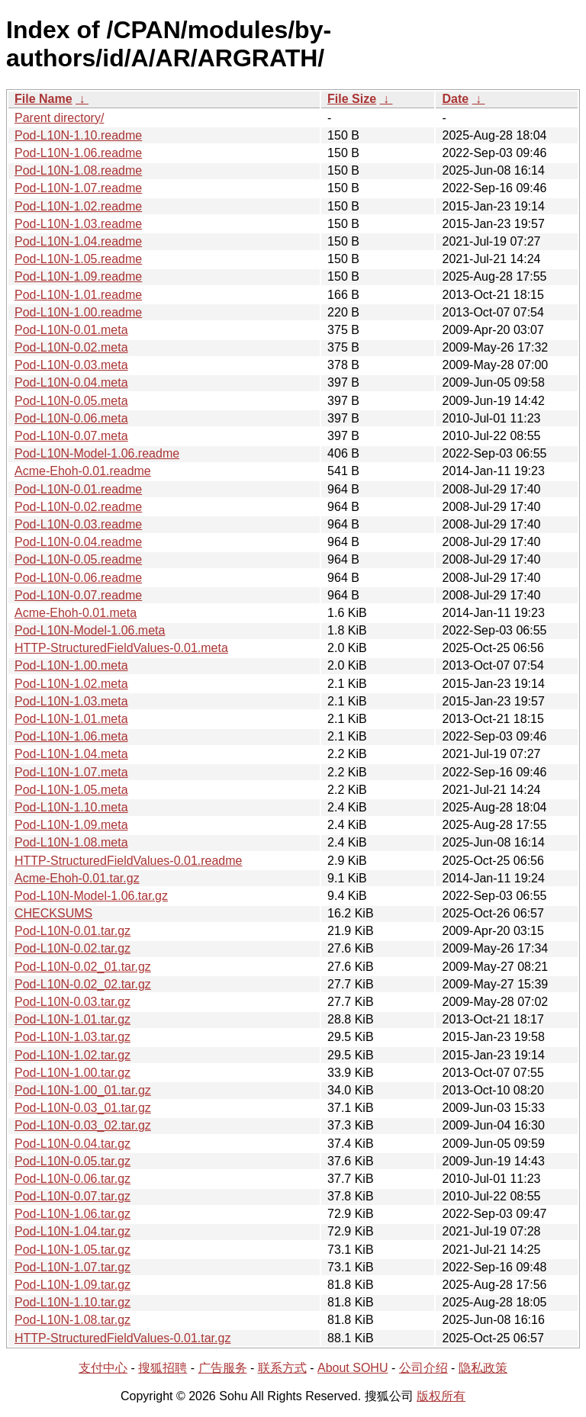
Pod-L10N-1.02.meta (71, 683)
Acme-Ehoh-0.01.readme (82, 470)
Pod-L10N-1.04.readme (78, 241)
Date (455, 98)
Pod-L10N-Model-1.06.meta (89, 630)
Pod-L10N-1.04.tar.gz (72, 1231)
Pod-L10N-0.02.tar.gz (72, 948)
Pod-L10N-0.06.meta (71, 418)
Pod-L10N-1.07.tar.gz (72, 1267)
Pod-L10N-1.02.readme (78, 206)
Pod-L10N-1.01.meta (71, 718)
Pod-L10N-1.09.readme (78, 276)
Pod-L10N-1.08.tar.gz (72, 1319)
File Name (43, 98)
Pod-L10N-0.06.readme (78, 577)
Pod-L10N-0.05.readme (78, 559)
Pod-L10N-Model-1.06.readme (96, 453)
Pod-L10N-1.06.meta (71, 736)
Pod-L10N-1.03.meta (71, 701)
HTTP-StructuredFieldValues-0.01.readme (128, 860)
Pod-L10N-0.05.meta (71, 400)
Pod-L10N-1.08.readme (78, 170)
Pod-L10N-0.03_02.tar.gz (82, 1125)
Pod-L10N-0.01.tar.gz (72, 930)
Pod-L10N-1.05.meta (71, 789)
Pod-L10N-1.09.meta (71, 824)
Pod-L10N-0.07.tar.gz (72, 1196)
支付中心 (103, 1367)
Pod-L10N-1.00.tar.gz (72, 1072)
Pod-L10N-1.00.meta (71, 665)
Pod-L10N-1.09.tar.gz (72, 1284)
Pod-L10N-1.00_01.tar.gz (82, 1090)
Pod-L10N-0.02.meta (71, 347)
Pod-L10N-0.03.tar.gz (72, 1001)
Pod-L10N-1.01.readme (78, 294)
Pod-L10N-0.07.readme (78, 595)
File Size (351, 98)
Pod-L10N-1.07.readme (78, 188)
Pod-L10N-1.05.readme (78, 258)
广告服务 (222, 1367)
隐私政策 (483, 1367)
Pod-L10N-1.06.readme (78, 152)
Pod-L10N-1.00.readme (78, 312)
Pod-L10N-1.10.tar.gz (72, 1302)
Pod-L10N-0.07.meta (71, 435)
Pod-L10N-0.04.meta (71, 382)
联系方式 (282, 1367)
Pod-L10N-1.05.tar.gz (72, 1249)
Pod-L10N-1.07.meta (71, 772)
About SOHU (352, 1367)
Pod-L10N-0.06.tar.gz (72, 1178)
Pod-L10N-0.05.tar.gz (72, 1161)
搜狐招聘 (162, 1367)
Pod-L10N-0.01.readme (78, 489)
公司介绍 (423, 1367)
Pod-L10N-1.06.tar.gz (72, 1213)
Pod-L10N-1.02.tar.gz (72, 1055)
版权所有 (441, 1396)
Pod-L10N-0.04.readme (78, 541)
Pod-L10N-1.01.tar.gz (72, 1019)
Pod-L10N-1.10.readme (78, 135)
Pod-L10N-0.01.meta (71, 329)
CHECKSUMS (53, 913)
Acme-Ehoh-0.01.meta (75, 612)
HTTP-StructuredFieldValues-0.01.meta (121, 647)
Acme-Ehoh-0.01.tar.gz (77, 878)
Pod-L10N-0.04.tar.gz (72, 1143)
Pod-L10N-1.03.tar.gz (72, 1036)
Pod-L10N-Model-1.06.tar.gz (91, 895)
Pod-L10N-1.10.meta (71, 807)
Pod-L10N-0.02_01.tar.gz (82, 966)
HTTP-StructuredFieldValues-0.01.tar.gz (122, 1338)
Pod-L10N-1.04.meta (71, 753)
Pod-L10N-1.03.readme (78, 223)
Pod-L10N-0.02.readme (78, 506)
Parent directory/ (59, 117)
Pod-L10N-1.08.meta (71, 842)
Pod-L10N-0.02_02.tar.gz (82, 984)
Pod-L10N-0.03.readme (78, 524)
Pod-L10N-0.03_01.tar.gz (82, 1107)
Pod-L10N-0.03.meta (71, 364)
